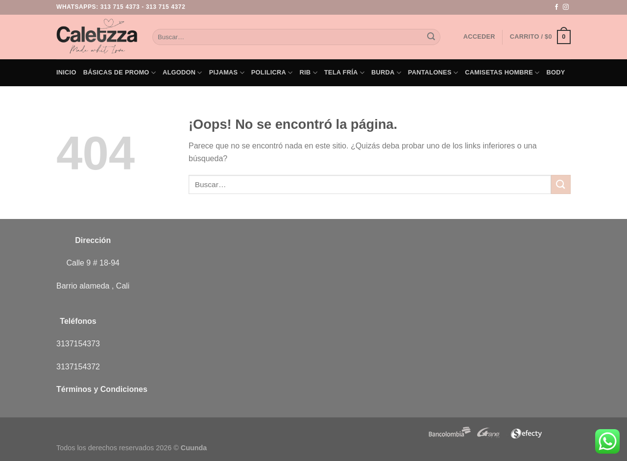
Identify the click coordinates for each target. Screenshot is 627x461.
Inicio (66, 72)
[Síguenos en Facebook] (556, 7)
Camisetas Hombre (502, 72)
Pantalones (433, 72)
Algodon (182, 72)
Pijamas (226, 72)
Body (556, 72)
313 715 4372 (166, 6)
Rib (308, 72)
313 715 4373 (120, 6)
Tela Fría (344, 72)
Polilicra (272, 72)
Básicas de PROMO (119, 72)
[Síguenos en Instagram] (566, 7)
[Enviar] (431, 37)
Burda (386, 72)
